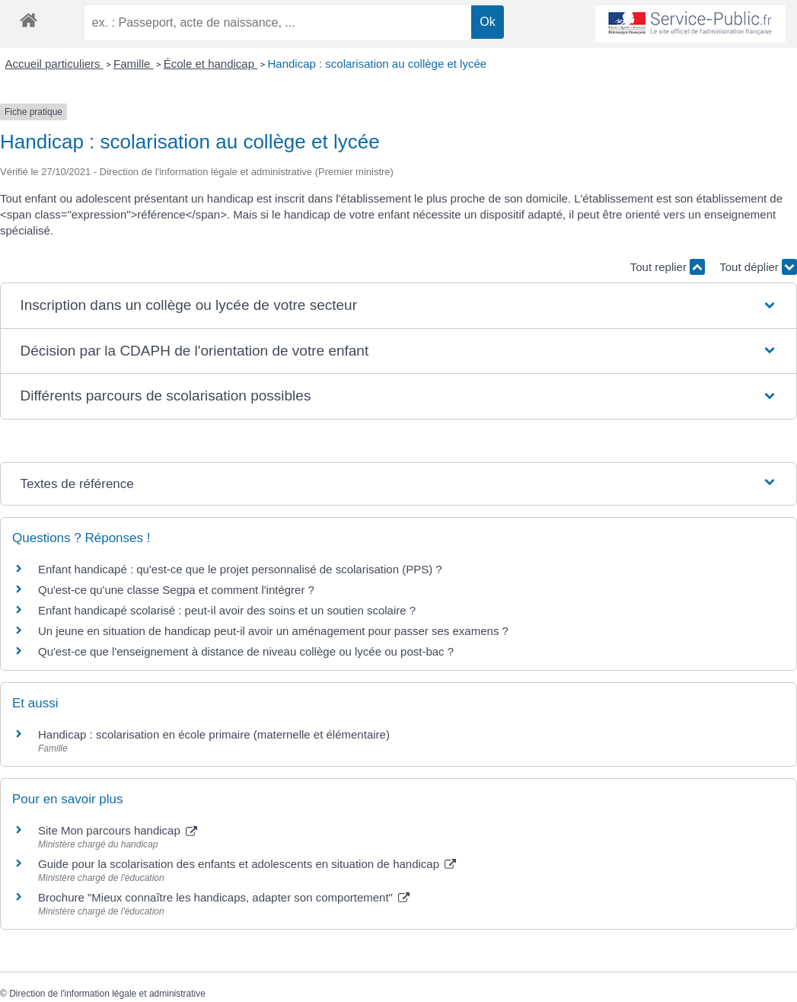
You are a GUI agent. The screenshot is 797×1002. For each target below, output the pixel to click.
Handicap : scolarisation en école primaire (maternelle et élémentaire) (214, 734)
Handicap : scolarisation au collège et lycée (376, 63)
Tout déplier (758, 267)
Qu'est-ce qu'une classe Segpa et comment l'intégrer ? (176, 589)
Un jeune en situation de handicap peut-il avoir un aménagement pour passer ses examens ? (273, 630)
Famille (133, 63)
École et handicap (210, 63)
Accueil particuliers (54, 63)
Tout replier (667, 267)
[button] (398, 305)
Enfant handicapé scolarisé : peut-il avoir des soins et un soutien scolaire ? (227, 610)
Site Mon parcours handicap (117, 830)
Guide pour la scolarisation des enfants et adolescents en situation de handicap (247, 863)
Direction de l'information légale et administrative (107, 993)
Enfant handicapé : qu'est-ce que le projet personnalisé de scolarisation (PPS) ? (240, 569)
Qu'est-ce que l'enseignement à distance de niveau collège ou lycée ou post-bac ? (246, 651)
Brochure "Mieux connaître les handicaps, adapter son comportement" (224, 897)
